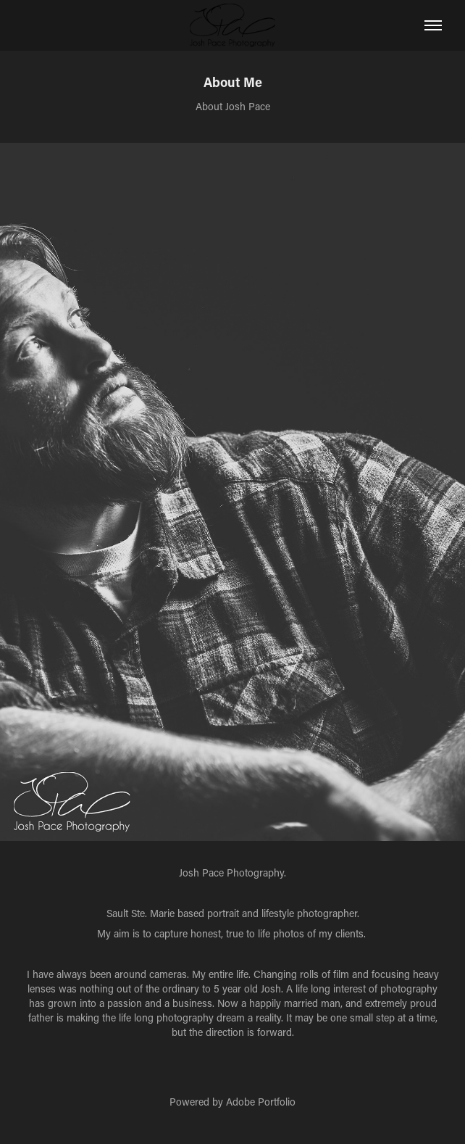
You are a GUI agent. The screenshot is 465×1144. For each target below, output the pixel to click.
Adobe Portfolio (261, 1101)
